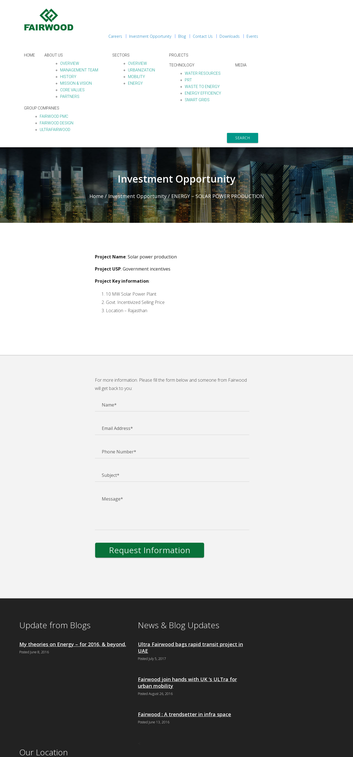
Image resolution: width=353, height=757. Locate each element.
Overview (149, 35)
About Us (133, 27)
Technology (261, 37)
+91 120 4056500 (261, 661)
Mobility (216, 48)
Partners (149, 68)
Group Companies (121, 80)
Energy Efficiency (283, 65)
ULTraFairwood (135, 101)
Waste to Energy (282, 58)
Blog (257, 8)
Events (328, 8)
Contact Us (278, 8)
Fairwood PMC (134, 88)
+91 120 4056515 (262, 668)
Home (109, 27)
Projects (258, 27)
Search (318, 109)
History (148, 48)
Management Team (159, 42)
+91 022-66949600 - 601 (269, 723)
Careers (191, 8)
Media (321, 37)
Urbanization (221, 42)
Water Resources (283, 45)
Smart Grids (277, 71)
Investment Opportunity (226, 8)
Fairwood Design (136, 95)
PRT (268, 52)
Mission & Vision (156, 55)
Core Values (152, 62)
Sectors (201, 27)
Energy (215, 55)
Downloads (305, 8)
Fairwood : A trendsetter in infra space (172, 690)
